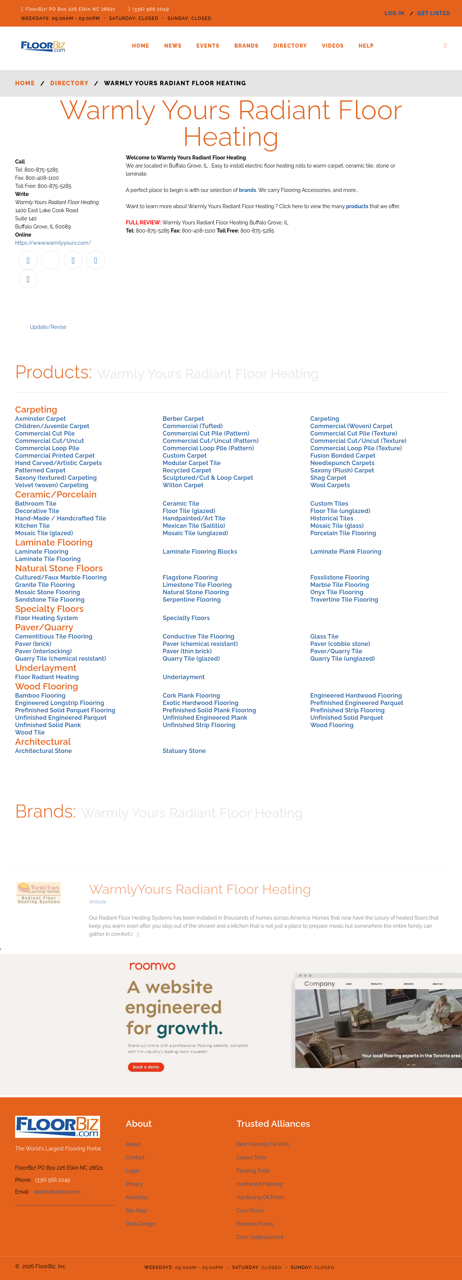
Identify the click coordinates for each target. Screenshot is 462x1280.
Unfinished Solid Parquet (346, 717)
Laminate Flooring (41, 551)
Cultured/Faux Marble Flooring (61, 577)
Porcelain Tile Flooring (343, 533)
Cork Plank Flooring (191, 695)
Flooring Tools (253, 1171)
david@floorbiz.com (57, 1192)
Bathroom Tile (35, 503)
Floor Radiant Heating (47, 677)
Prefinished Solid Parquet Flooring (65, 710)
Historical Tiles (332, 518)
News (173, 46)
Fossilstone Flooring (339, 577)
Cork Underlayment (260, 1237)
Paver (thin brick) (187, 651)
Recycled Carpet (187, 470)
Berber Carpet (183, 418)
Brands (246, 46)
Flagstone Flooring (190, 577)
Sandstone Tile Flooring (50, 599)
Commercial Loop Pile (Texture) (356, 448)
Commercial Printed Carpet (55, 455)
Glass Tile (324, 636)
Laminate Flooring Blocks (200, 551)
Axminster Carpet (40, 418)
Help (366, 46)
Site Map (136, 1211)
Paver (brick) (33, 643)
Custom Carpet (185, 455)
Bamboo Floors (255, 1224)
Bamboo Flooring (40, 695)
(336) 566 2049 (150, 9)
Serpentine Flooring (192, 599)
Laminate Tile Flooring (48, 558)
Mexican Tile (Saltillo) (194, 525)
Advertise (137, 1197)
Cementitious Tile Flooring (54, 636)
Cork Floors (250, 1211)
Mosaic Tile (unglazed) (195, 533)
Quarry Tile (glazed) (191, 658)
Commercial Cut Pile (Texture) (353, 433)
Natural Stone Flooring (196, 592)
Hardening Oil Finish (260, 1197)
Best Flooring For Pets (263, 1144)
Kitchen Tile (32, 525)
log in (394, 13)
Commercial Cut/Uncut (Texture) (358, 440)
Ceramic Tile (181, 503)
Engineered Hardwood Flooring (356, 695)
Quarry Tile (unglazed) (342, 658)
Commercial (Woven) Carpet (351, 426)
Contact (135, 1157)
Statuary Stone (184, 750)
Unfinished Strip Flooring (199, 725)
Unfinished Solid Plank (48, 725)
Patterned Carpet (40, 470)
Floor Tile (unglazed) (340, 511)
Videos (333, 46)
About (133, 1144)
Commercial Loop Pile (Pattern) (208, 448)
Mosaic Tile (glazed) (44, 533)
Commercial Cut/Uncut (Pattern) (211, 440)
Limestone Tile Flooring (197, 584)
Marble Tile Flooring (339, 584)
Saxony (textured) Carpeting (56, 477)
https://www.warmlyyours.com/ (53, 243)
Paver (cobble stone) (340, 643)
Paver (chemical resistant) (200, 643)
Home (140, 46)
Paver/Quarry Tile (336, 651)
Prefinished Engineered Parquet (356, 702)
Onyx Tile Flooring (336, 592)
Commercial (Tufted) (193, 426)
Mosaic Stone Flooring (47, 592)
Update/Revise (48, 327)
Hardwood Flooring (260, 1184)
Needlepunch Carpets (342, 463)
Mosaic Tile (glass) (337, 525)
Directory (290, 46)
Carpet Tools (251, 1157)
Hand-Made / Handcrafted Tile (60, 518)
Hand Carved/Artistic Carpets (58, 463)
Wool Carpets (330, 485)
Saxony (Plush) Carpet (342, 470)
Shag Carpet (328, 477)
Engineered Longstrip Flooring (59, 702)
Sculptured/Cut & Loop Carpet (208, 477)
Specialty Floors (186, 618)
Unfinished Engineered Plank (205, 717)
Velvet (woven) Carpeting (52, 485)
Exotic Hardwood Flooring (200, 702)
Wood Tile (30, 732)
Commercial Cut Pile (45, 433)
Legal (132, 1171)
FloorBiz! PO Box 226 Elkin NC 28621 (70, 9)
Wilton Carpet (183, 485)
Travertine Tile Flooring (344, 599)
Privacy (134, 1184)
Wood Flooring (332, 725)
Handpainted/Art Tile (194, 518)
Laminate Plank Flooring (346, 551)
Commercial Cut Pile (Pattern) (206, 433)
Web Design (140, 1224)
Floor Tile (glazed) (189, 511)
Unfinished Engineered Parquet (61, 717)
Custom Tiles (329, 503)
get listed (434, 13)
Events (208, 46)
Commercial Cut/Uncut (49, 440)
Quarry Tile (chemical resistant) (60, 658)
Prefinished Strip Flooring (347, 710)
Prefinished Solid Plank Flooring (209, 710)
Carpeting (324, 418)
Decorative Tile (37, 511)
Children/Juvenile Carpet (52, 426)
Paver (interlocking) (43, 651)
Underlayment (184, 677)
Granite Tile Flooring (45, 584)
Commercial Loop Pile (47, 448)
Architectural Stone (43, 750)
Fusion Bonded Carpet (343, 455)
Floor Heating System (46, 618)
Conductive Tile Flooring (199, 636)
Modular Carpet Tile (192, 463)
